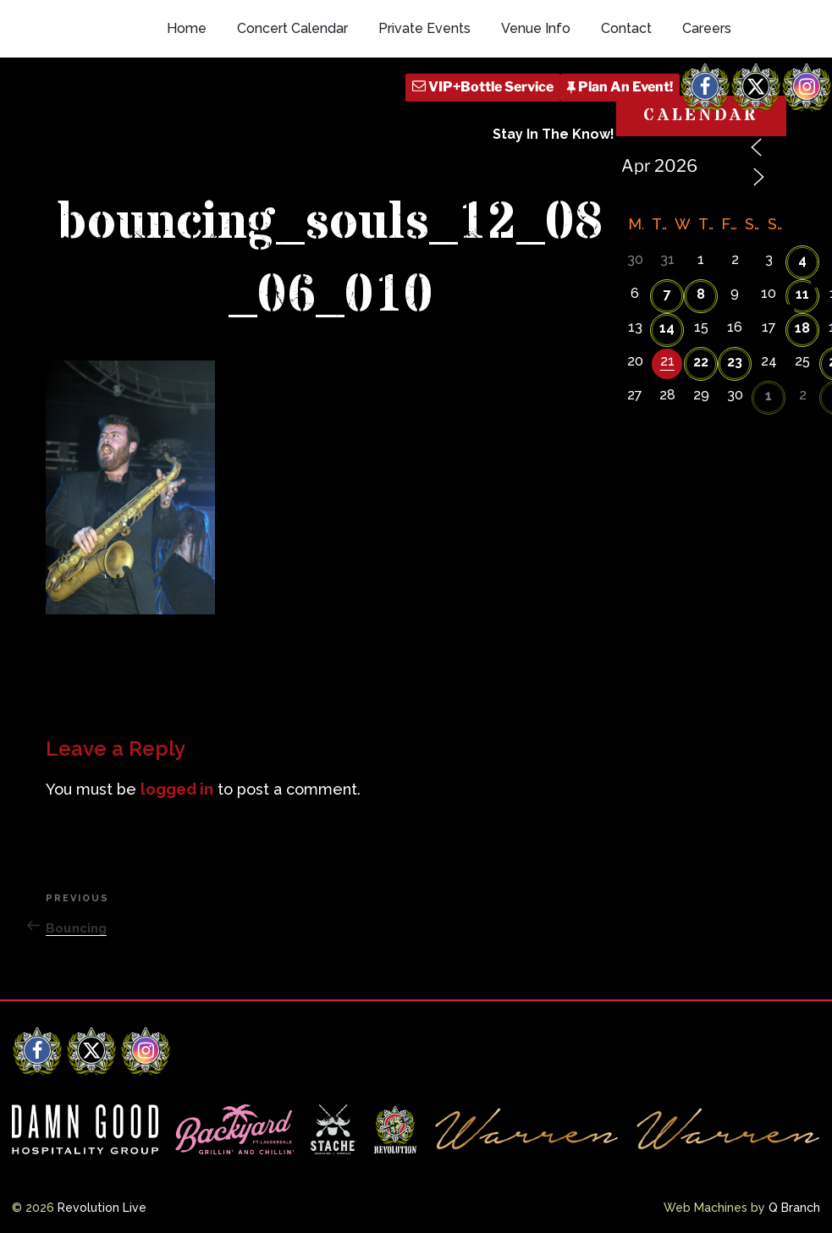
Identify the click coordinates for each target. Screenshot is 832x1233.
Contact (626, 28)
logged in (177, 789)
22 (700, 362)
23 (734, 362)
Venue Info (535, 28)
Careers (706, 28)
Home (187, 28)
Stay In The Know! (553, 134)
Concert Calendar (292, 28)
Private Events (424, 28)
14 (667, 328)
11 (802, 294)
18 (802, 328)
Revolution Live (102, 1207)
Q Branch (794, 1207)
